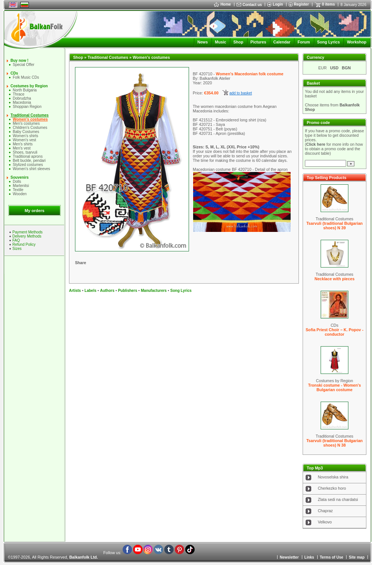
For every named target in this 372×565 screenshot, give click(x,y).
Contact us (252, 5)
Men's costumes (26, 123)
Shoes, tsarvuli (25, 152)
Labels (90, 290)
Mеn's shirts (23, 144)
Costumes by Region (29, 86)
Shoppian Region (27, 107)
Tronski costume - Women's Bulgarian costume (334, 387)
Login (278, 4)
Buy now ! (19, 60)
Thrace (18, 94)
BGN (346, 68)
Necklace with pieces (335, 279)
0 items (328, 4)
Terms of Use (332, 557)
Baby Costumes (26, 132)
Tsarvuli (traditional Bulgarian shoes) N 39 (334, 225)
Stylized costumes (28, 165)
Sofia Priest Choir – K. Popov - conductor (334, 331)
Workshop (356, 42)
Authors (107, 290)
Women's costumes (30, 119)
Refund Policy (24, 244)
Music (220, 42)
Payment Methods (27, 232)
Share (80, 262)
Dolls (17, 181)
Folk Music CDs (26, 77)
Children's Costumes (30, 128)
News (202, 42)
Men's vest (21, 148)
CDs (14, 73)
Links (309, 557)
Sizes (16, 249)
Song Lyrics (328, 42)
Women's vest (24, 140)
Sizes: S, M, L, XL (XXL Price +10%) (226, 147)
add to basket (241, 93)
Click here (316, 144)
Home (222, 4)
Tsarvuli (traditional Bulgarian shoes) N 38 (334, 442)
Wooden (20, 194)
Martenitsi (21, 186)
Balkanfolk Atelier (215, 78)
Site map (356, 557)
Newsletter (289, 557)
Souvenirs (19, 177)
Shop (238, 42)
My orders (35, 210)
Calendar (282, 42)
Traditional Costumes (29, 115)
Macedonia (22, 102)
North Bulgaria (25, 90)
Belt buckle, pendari (29, 160)
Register (301, 4)
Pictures (258, 42)
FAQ (16, 240)
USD (334, 68)
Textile (18, 190)
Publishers (127, 290)
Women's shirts (25, 136)
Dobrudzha (22, 98)
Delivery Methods (26, 236)
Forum (303, 42)
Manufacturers (153, 290)
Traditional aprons (28, 156)
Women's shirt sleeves (31, 169)
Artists (75, 290)
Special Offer (23, 65)
